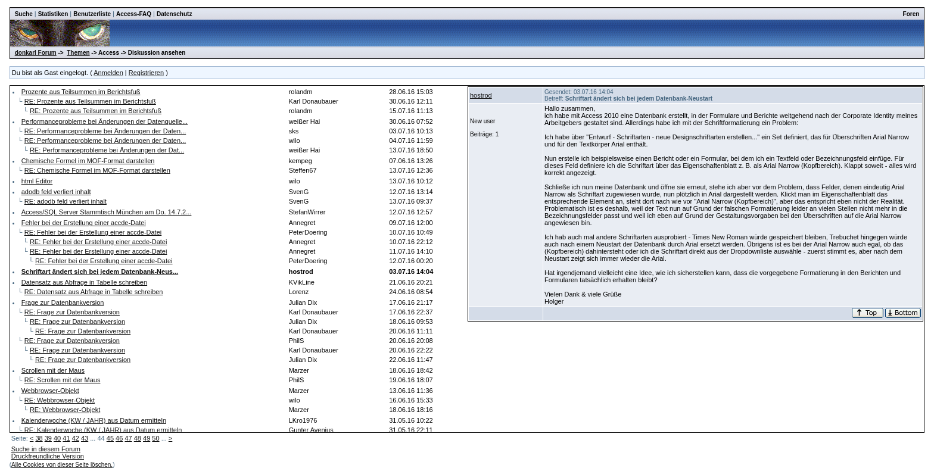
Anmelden (108, 72)
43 (84, 438)
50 (155, 438)
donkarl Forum (36, 52)
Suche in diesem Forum (45, 449)
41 (66, 438)
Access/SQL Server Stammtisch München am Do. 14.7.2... (106, 212)
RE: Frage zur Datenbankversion (72, 312)
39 (48, 438)
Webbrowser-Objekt (50, 390)
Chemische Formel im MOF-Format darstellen (88, 160)
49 (146, 438)
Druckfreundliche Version (47, 456)
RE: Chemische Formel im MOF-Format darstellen (97, 170)
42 (75, 438)
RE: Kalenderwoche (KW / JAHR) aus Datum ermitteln (103, 429)
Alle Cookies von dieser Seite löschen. (62, 464)
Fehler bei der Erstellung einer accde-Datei (83, 222)
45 (110, 438)
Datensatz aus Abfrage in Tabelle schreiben (84, 282)
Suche (24, 14)
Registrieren (146, 72)
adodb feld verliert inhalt (56, 191)
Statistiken (53, 14)
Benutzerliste (92, 14)
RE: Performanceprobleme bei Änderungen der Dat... (107, 150)
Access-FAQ (133, 14)
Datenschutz (174, 14)
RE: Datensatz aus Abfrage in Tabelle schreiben (93, 291)
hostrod (481, 95)
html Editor (37, 181)
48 (137, 438)
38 (38, 438)
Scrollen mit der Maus (53, 370)
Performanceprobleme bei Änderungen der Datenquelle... (104, 121)
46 (119, 438)
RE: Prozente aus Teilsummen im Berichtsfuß (90, 101)
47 (128, 438)
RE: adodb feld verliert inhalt (65, 201)
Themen (78, 52)
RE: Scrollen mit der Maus (62, 379)
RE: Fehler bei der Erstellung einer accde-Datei (93, 232)
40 (57, 438)
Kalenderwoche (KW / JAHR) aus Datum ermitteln (93, 420)
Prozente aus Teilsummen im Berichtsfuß (81, 91)
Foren (911, 14)
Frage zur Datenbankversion (62, 302)
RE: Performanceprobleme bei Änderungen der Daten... (105, 131)
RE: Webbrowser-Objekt (59, 400)
